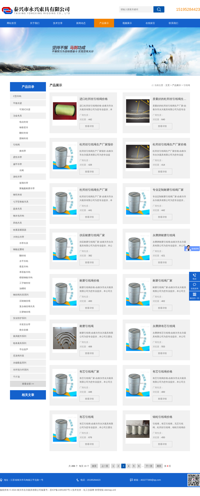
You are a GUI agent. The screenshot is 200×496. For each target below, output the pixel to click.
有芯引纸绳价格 (162, 373)
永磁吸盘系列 (19, 362)
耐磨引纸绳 (87, 328)
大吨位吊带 (18, 237)
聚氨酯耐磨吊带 (27, 188)
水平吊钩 (23, 261)
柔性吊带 (17, 157)
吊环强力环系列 (20, 369)
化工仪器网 (88, 493)
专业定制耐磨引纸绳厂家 (168, 190)
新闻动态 (81, 23)
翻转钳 (22, 255)
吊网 (21, 170)
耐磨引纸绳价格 (89, 282)
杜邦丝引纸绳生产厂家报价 (96, 144)
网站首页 (11, 23)
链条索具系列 (19, 343)
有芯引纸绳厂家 (89, 373)
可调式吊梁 (24, 109)
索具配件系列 (19, 336)
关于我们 (34, 23)
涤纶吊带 (17, 176)
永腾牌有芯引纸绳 (164, 328)
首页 (94, 469)
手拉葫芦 (23, 349)
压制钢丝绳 (24, 301)
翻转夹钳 (23, 133)
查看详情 (89, 126)
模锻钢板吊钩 (25, 277)
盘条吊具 (17, 208)
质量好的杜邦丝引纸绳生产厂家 (170, 99)
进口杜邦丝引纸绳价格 (94, 99)
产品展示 (104, 23)
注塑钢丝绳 (24, 312)
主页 (167, 85)
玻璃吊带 (23, 183)
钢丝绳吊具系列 (20, 294)
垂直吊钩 (23, 266)
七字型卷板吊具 (20, 201)
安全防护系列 (19, 318)
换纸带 (22, 151)
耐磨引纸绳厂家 (162, 282)
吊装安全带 (24, 324)
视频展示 (127, 23)
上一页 (105, 469)
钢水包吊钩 (18, 215)
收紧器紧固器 (19, 230)
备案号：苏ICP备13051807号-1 (56, 493)
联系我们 (173, 23)
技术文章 (57, 23)
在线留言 (150, 23)
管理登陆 (99, 493)
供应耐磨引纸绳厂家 (92, 236)
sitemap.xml (110, 493)
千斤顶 (16, 376)
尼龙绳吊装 (18, 355)
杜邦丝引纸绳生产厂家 (94, 190)
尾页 (159, 469)
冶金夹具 (17, 115)
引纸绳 (16, 144)
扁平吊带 (17, 164)
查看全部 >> (28, 384)
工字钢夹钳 (24, 283)
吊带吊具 (23, 243)
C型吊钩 (17, 96)
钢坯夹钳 (17, 194)
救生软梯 (23, 330)
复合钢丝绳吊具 (27, 306)
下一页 (149, 469)
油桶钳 (22, 288)
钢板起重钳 (18, 249)
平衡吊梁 (17, 103)
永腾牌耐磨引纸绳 (164, 236)
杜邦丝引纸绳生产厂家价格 (169, 144)
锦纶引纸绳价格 (162, 419)
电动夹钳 (23, 122)
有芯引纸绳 (87, 419)
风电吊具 (17, 223)
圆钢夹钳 (23, 138)
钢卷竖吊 (23, 127)
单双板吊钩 (24, 272)
